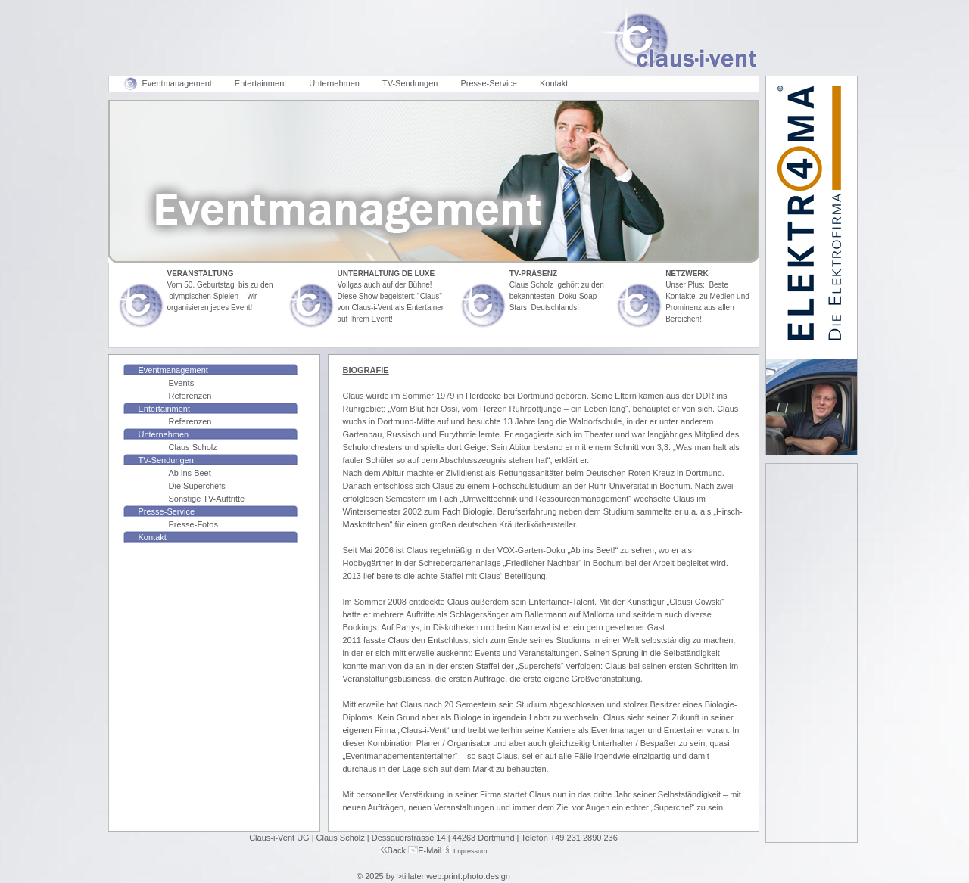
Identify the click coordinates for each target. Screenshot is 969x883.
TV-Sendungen (410, 83)
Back (393, 850)
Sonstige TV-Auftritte (207, 498)
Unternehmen (334, 83)
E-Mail (429, 850)
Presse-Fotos (193, 524)
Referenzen (190, 395)
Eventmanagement (177, 83)
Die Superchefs (197, 485)
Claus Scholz (193, 447)
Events (182, 382)
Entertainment (260, 83)
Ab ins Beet (190, 472)
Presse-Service (488, 83)
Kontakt (554, 83)
